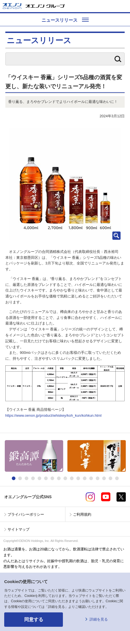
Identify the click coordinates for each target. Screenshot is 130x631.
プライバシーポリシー (26, 514)
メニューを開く (123, 6)
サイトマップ (18, 529)
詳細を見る (99, 619)
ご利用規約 (82, 514)
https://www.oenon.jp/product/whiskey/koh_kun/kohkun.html (53, 415)
